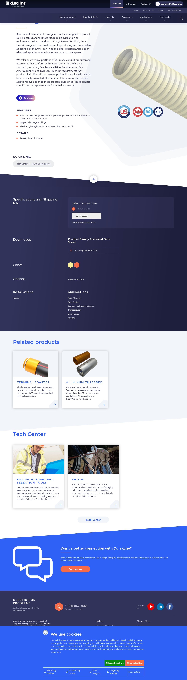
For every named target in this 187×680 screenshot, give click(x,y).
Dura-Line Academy (41, 163)
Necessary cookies (51, 671)
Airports (71, 317)
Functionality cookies (74, 671)
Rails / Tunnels (74, 298)
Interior (16, 298)
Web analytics (96, 671)
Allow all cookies (114, 663)
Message (79, 609)
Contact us (75, 569)
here (59, 652)
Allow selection (135, 663)
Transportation (74, 309)
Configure (29, 98)
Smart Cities (73, 313)
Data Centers (73, 302)
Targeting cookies (114, 671)
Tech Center (22, 163)
